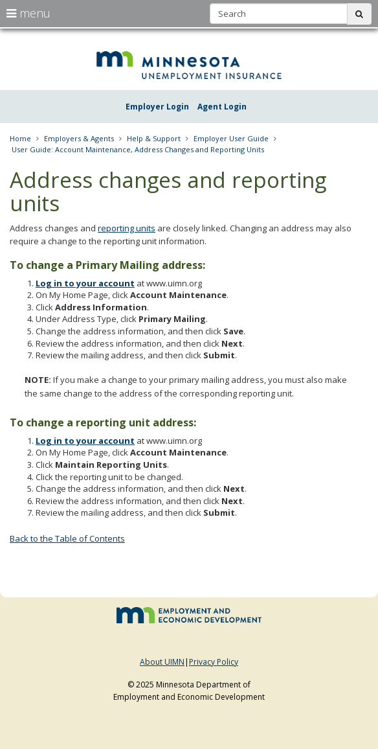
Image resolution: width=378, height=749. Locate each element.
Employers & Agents (79, 138)
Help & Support (154, 138)
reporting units (126, 228)
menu (28, 13)
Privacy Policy (213, 661)
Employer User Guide (231, 138)
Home (20, 138)
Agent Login (222, 106)
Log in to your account (85, 283)
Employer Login (157, 106)
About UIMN (162, 661)
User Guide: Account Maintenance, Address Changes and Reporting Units (138, 149)
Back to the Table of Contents (67, 538)
